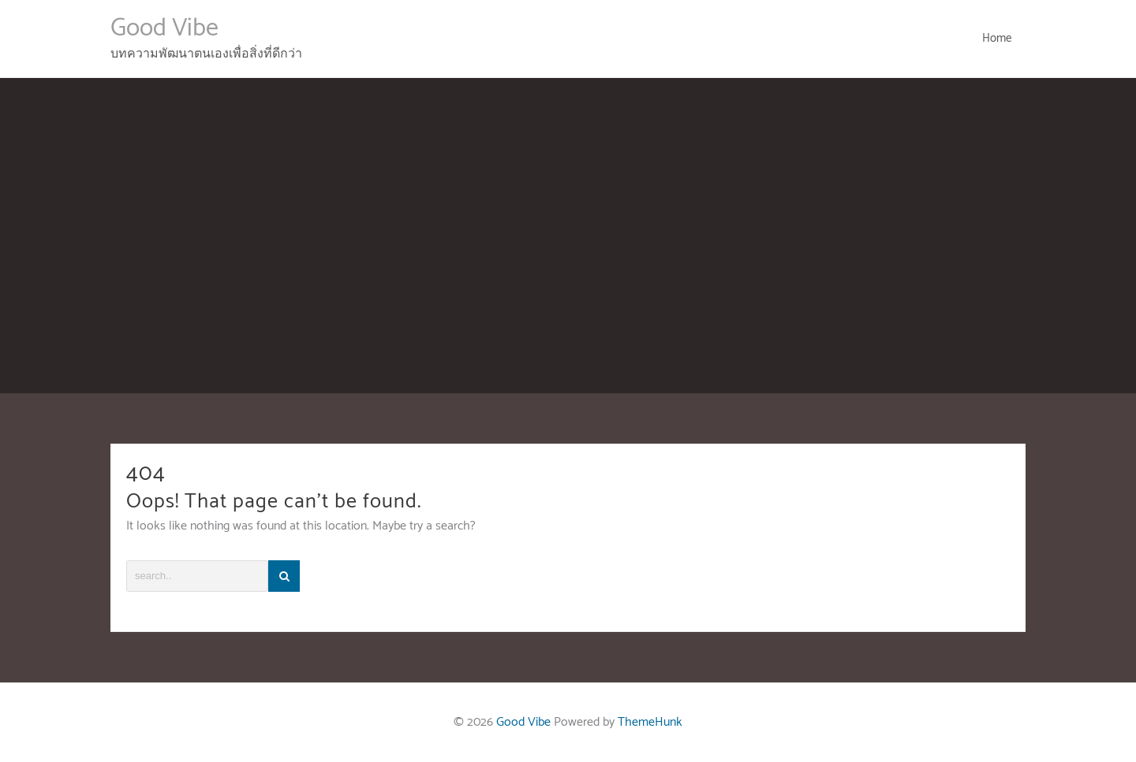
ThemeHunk (650, 722)
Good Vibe (164, 28)
